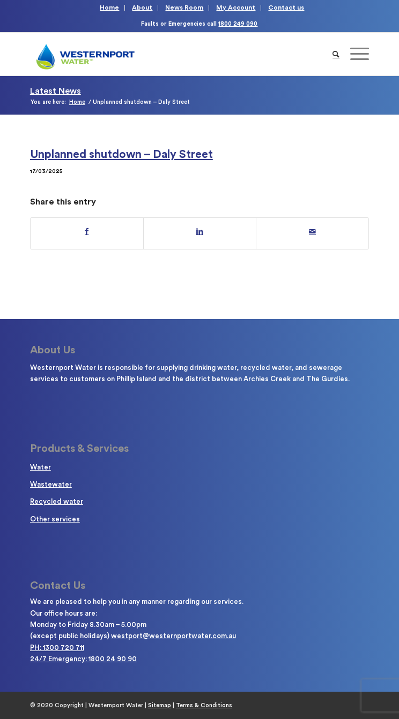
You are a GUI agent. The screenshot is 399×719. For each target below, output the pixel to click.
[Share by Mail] (312, 232)
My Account (235, 7)
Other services (55, 519)
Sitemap (159, 705)
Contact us (286, 7)
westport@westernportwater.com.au (173, 635)
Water (40, 467)
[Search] (335, 54)
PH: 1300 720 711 (57, 647)
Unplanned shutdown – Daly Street (121, 154)
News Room (184, 7)
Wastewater (51, 484)
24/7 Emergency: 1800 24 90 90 (83, 658)
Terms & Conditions (204, 705)
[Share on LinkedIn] (200, 232)
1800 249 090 (237, 24)
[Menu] (354, 54)
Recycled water (56, 501)
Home (109, 7)
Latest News (55, 91)
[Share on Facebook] (87, 232)
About (142, 7)
